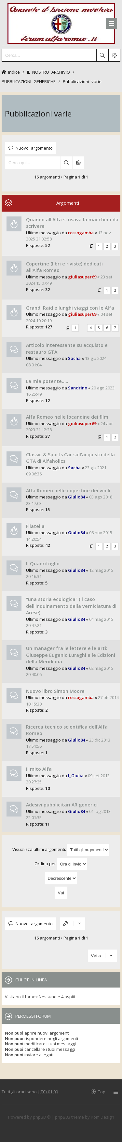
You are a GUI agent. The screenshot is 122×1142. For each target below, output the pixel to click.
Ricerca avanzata (78, 162)
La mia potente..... (47, 381)
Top (101, 1091)
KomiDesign (102, 1117)
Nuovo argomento (34, 148)
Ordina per (60, 864)
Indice (14, 72)
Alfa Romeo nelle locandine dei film (67, 417)
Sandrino (77, 388)
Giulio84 (76, 497)
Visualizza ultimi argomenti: (60, 849)
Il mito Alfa (39, 769)
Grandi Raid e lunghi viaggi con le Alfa (70, 308)
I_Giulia (76, 776)
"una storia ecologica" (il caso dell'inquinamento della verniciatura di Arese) (71, 606)
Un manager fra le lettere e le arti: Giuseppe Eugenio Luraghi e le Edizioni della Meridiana (70, 655)
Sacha (74, 358)
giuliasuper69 (82, 277)
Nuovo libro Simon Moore (55, 691)
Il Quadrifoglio (43, 563)
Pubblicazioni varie (82, 81)
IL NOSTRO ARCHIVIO (48, 72)
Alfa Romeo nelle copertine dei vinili (68, 490)
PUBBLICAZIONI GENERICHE (29, 81)
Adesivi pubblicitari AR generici (62, 805)
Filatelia (35, 526)
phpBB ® (42, 1117)
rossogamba (81, 233)
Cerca (66, 162)
